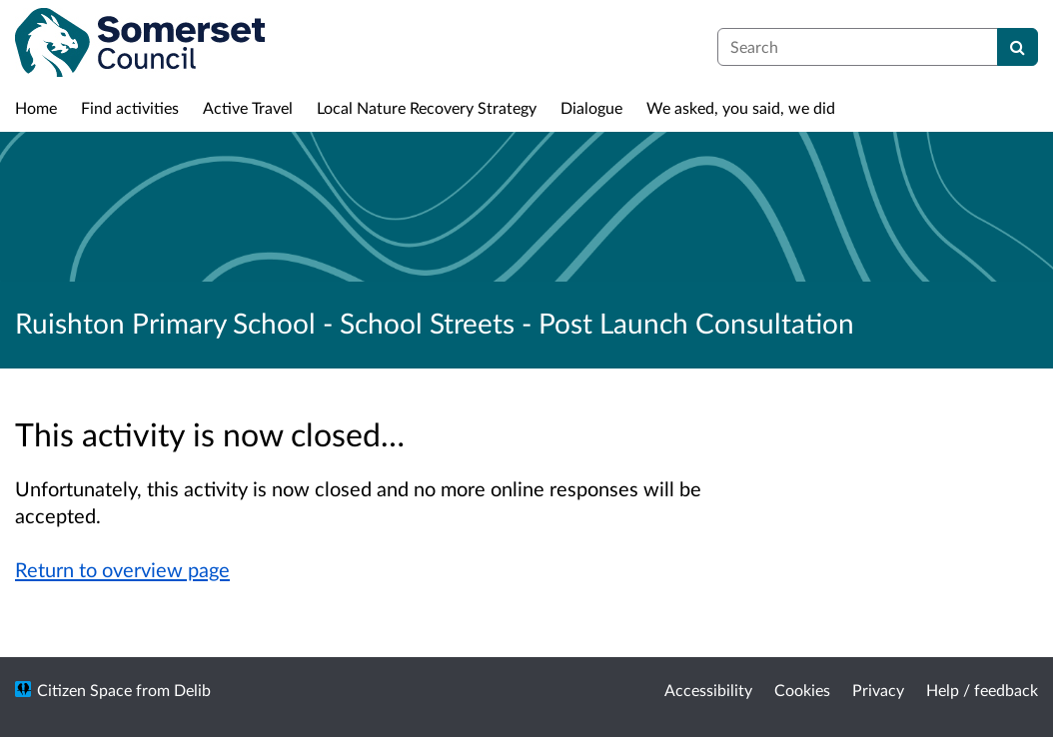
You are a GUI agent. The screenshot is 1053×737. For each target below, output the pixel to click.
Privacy (878, 689)
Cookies (802, 689)
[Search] (1017, 47)
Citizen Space (84, 689)
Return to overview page (122, 569)
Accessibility (708, 689)
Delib (192, 689)
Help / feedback (982, 689)
